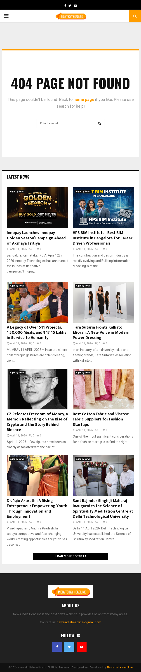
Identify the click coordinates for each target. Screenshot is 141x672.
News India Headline (120, 667)
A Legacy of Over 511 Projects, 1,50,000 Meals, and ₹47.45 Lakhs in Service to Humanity (36, 332)
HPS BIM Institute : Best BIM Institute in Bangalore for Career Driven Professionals (102, 238)
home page (83, 99)
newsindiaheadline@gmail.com (79, 622)
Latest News (18, 177)
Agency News (17, 191)
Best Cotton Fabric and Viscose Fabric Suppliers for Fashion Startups (101, 419)
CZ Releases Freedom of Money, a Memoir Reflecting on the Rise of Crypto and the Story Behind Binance (37, 422)
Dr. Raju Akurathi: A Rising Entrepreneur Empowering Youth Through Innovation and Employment (37, 508)
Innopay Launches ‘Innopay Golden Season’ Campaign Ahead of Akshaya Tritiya (36, 238)
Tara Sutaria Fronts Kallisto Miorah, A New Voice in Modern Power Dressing (101, 332)
